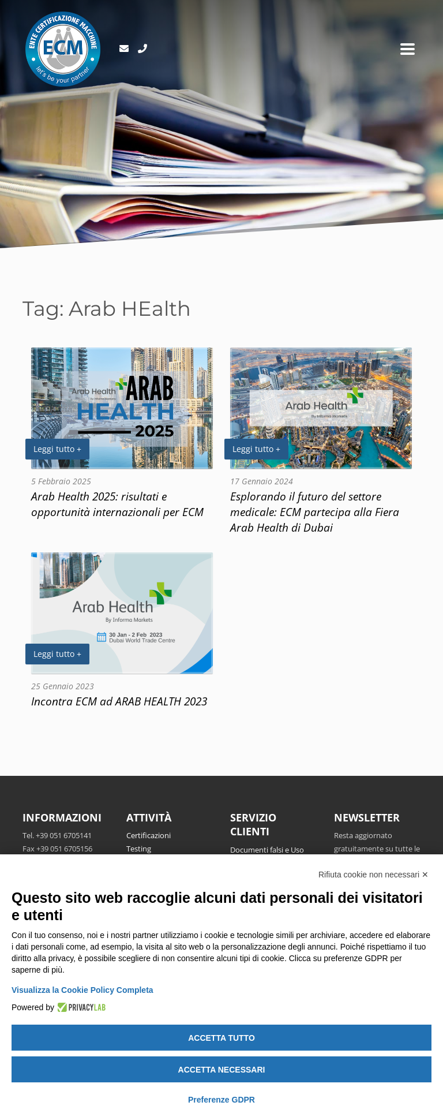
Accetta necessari (221, 1069)
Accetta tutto (221, 1038)
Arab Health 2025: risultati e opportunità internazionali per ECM (117, 504)
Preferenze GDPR (221, 1099)
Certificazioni (148, 835)
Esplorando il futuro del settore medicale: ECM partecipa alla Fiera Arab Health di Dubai (314, 511)
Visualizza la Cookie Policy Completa (82, 990)
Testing (138, 848)
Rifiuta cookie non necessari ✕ (373, 874)
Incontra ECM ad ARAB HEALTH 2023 (119, 701)
